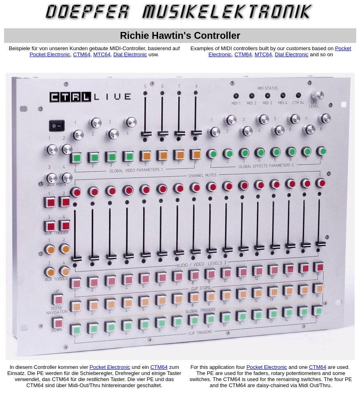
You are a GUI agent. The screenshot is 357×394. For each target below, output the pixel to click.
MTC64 (102, 54)
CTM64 (82, 54)
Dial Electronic (130, 54)
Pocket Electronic (50, 54)
